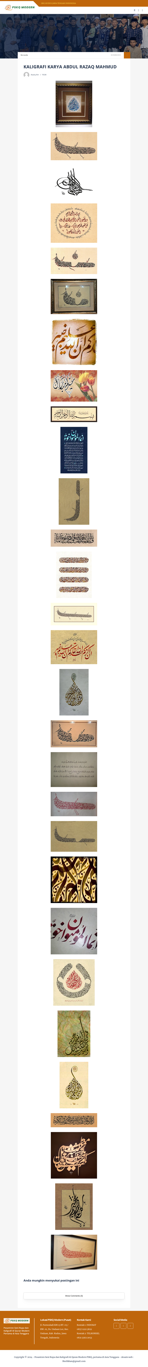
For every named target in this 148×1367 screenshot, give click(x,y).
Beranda (24, 55)
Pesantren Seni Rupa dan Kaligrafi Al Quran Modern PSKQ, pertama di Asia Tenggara (76, 1357)
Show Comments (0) (74, 1296)
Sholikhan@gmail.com (74, 1361)
